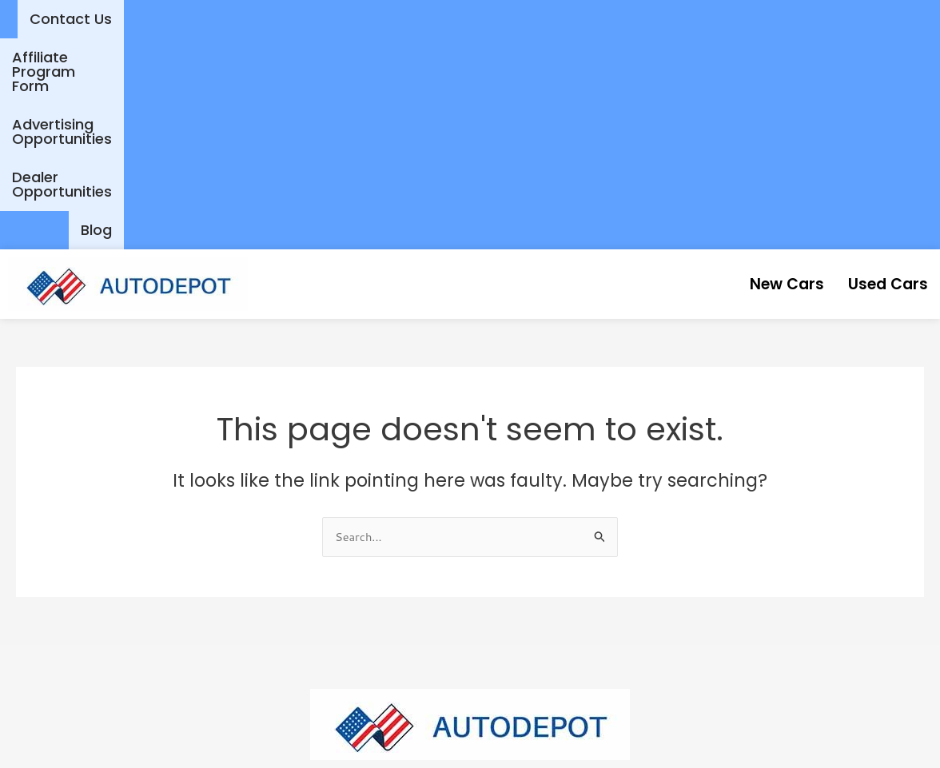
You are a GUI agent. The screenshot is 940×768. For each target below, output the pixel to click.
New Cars (756, 72)
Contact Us (248, 19)
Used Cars (877, 72)
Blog (900, 19)
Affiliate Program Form (395, 19)
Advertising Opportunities (594, 19)
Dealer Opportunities (786, 19)
